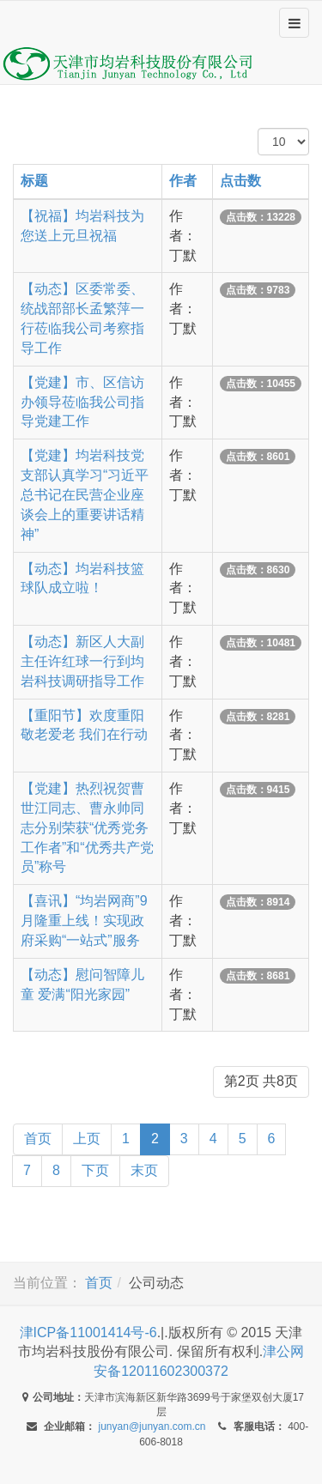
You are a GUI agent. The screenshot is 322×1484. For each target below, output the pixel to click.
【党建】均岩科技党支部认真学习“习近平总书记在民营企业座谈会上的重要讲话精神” (85, 494)
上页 (86, 1138)
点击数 (240, 180)
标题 (34, 180)
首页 (38, 1138)
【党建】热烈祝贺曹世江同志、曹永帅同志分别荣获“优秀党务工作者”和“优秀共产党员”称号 (87, 827)
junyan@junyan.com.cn (152, 1426)
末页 (144, 1170)
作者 (183, 180)
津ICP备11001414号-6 (88, 1332)
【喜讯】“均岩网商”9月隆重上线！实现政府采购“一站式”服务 (84, 920)
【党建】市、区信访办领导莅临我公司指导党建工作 (82, 402)
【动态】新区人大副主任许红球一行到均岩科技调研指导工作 (82, 661)
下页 (95, 1170)
